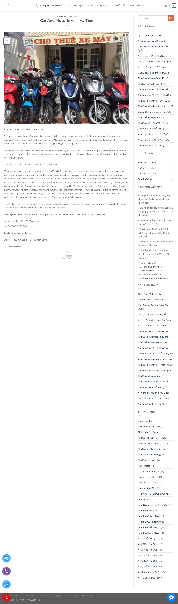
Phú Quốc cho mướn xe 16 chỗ (153, 117)
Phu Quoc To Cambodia (150, 448)
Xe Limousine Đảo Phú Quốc (152, 40)
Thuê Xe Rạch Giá (147, 488)
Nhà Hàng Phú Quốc (148, 432)
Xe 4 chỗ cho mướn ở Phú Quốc (153, 134)
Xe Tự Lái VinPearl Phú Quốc (152, 55)
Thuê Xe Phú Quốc (98, 5)
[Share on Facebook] (64, 256)
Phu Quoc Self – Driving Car (151, 443)
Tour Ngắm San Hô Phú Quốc (152, 504)
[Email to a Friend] (69, 256)
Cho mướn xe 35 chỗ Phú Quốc (153, 89)
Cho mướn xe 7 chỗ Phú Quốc (153, 128)
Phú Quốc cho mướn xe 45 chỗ (153, 78)
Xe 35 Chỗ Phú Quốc (148, 549)
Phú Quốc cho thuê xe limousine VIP (156, 106)
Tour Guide (143, 499)
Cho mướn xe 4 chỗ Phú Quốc (153, 145)
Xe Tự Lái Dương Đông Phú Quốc (154, 61)
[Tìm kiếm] (37, 5)
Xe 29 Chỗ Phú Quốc (148, 544)
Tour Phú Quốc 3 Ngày (149, 527)
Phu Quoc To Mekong (149, 454)
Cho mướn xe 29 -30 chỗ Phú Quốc (155, 95)
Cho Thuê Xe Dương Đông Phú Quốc (153, 48)
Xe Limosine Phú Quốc (149, 572)
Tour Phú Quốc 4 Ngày (149, 532)
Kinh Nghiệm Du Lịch (148, 426)
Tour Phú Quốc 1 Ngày (149, 516)
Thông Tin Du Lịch (75, 5)
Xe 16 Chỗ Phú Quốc (148, 538)
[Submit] (171, 18)
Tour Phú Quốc (119, 5)
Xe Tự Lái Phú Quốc (148, 577)
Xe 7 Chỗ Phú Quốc (147, 566)
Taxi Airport (144, 465)
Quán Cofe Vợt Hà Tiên (149, 35)
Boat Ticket (144, 420)
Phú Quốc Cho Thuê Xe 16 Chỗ (153, 123)
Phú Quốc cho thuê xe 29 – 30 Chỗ (155, 100)
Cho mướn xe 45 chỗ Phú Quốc (153, 72)
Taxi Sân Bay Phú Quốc (149, 471)
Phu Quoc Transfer (51, 5)
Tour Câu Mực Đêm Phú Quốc (153, 493)
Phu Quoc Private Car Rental (152, 437)
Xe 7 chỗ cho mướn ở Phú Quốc (153, 139)
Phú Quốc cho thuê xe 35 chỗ (152, 83)
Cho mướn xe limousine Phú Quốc (154, 111)
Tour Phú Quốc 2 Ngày (149, 521)
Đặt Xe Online (137, 5)
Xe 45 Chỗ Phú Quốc (148, 560)
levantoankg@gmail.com (155, 277)
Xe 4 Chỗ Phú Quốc (147, 555)
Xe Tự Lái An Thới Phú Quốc (152, 67)
